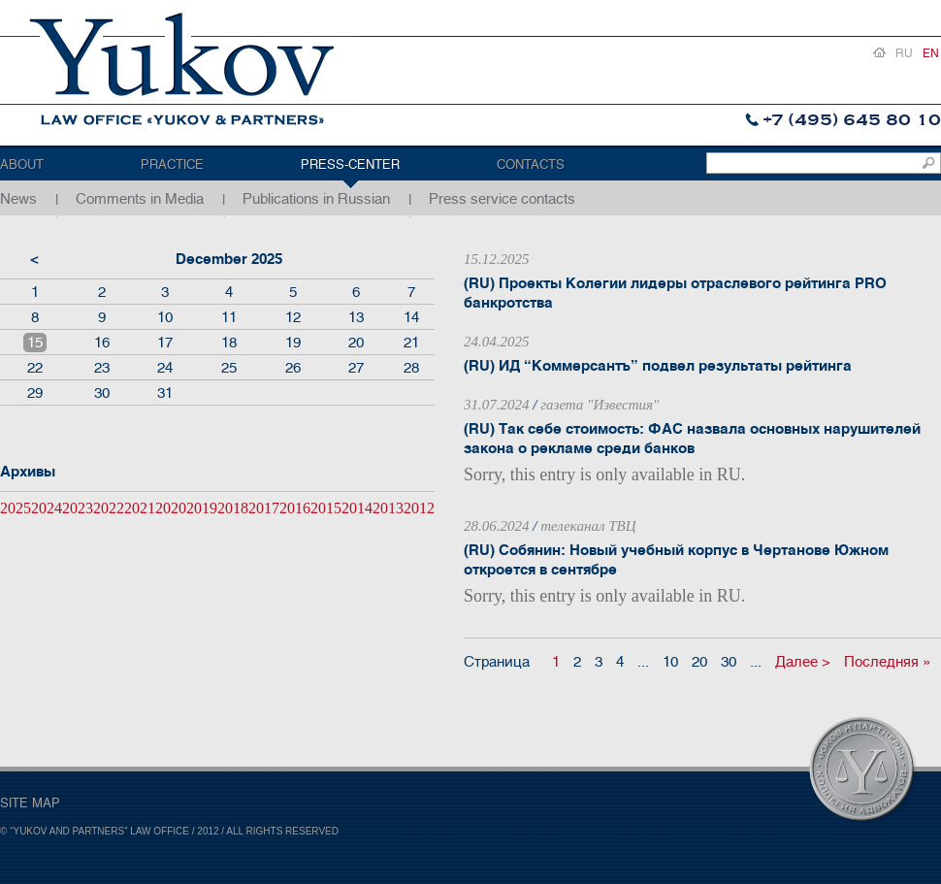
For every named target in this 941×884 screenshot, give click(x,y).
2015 (325, 508)
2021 (139, 508)
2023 (77, 508)
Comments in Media (140, 199)
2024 (46, 508)
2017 (263, 508)
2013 (388, 508)
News (18, 199)
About (22, 164)
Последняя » (887, 662)
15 (35, 342)
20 (699, 662)
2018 (232, 508)
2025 (15, 508)
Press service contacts (502, 199)
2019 (201, 508)
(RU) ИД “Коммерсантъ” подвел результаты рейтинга (658, 366)
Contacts (531, 164)
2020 (170, 508)
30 (728, 662)
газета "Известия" (599, 404)
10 (670, 662)
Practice (172, 164)
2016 (294, 508)
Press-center (350, 164)
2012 (419, 508)
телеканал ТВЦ (587, 526)
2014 (357, 508)
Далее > (802, 662)
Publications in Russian (316, 199)
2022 (108, 508)
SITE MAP (30, 803)
